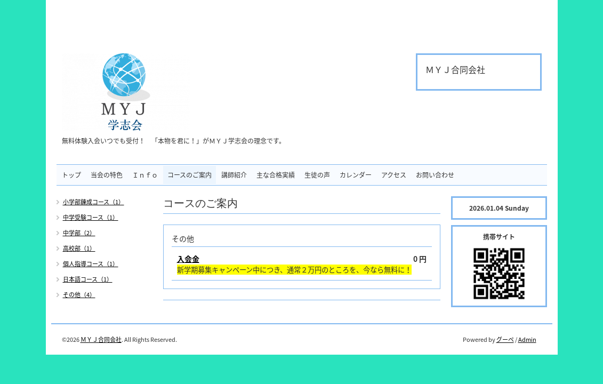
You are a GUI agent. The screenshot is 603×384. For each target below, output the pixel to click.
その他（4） (79, 294)
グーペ (505, 339)
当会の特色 (107, 175)
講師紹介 (234, 175)
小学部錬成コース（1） (93, 201)
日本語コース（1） (87, 279)
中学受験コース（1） (90, 217)
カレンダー (356, 175)
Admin (527, 339)
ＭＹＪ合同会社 (101, 339)
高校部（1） (79, 248)
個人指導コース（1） (90, 263)
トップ (71, 175)
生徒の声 (317, 175)
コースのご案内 (189, 175)
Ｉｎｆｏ (145, 175)
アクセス (393, 175)
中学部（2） (79, 232)
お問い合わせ (435, 175)
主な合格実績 (275, 175)
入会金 (188, 258)
